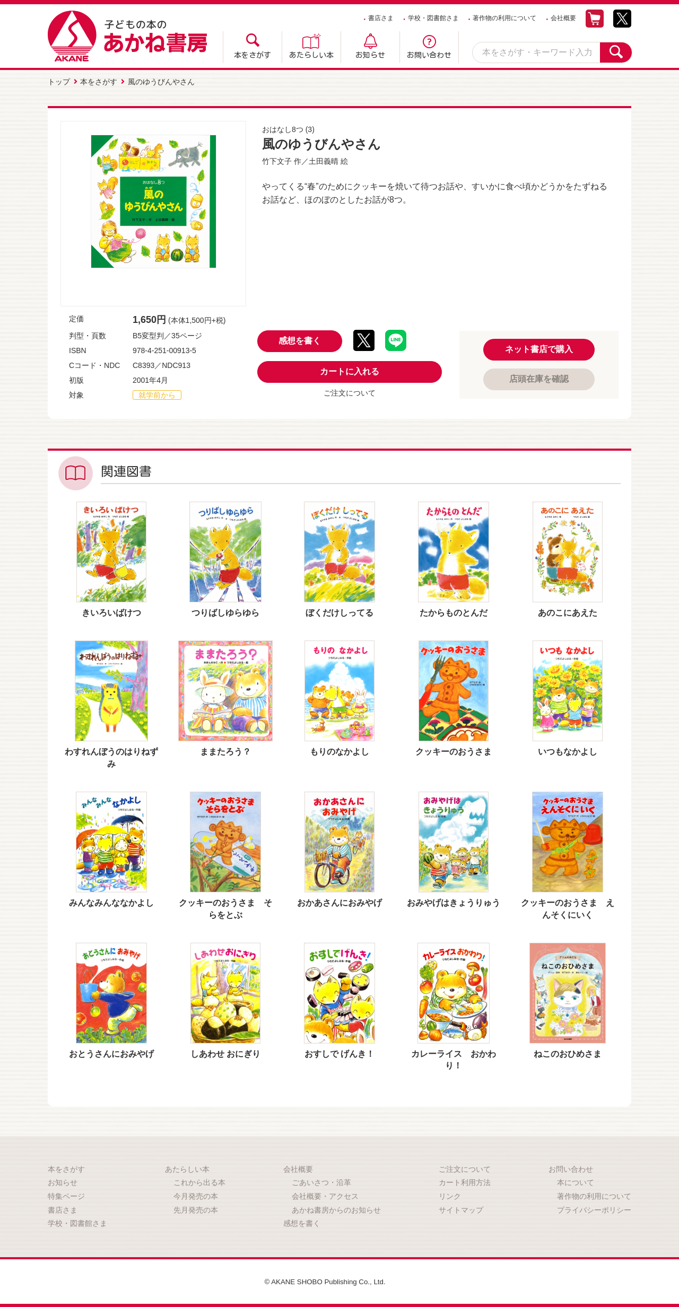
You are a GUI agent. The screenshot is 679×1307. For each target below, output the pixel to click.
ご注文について (350, 392)
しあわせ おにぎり (225, 1052)
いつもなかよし (567, 750)
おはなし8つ (282, 128)
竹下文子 (277, 160)
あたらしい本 (311, 55)
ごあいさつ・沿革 (321, 1181)
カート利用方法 (465, 1181)
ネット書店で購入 (539, 348)
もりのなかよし (339, 750)
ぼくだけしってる (339, 611)
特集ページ (66, 1195)
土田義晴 (323, 160)
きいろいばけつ (111, 611)
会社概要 (563, 18)
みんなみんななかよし (111, 901)
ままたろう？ (225, 750)
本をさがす (252, 55)
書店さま (381, 18)
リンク (450, 1195)
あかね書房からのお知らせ (336, 1209)
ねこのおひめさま (568, 1052)
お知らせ (370, 55)
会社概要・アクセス (325, 1195)
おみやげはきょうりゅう (453, 901)
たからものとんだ (454, 611)
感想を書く (299, 339)
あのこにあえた (567, 611)
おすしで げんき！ (339, 1052)
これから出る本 (199, 1181)
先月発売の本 (195, 1209)
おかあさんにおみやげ (339, 901)
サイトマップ (461, 1209)
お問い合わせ (429, 55)
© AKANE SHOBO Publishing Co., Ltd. (325, 1280)
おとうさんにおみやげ (111, 1052)
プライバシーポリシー (594, 1209)
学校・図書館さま (433, 18)
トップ (59, 81)
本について (575, 1181)
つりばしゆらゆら (225, 611)
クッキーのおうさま (453, 750)
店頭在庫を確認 (539, 377)
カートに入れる (349, 370)
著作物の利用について (504, 18)
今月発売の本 (195, 1195)
